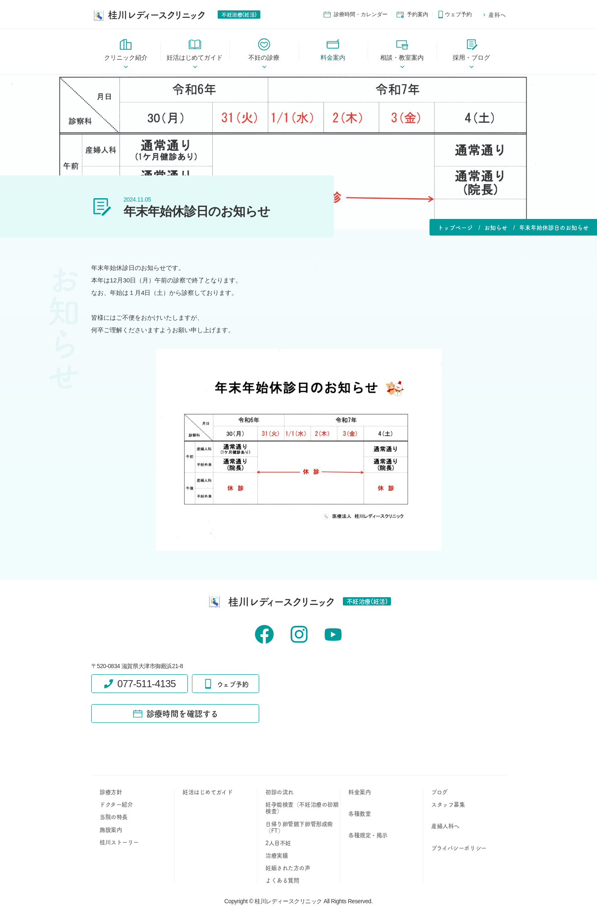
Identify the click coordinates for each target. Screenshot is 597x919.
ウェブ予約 (454, 14)
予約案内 (412, 14)
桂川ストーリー (119, 842)
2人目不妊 (278, 843)
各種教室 (359, 813)
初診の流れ (279, 792)
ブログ (439, 792)
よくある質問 (282, 880)
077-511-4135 (139, 683)
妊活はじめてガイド (207, 792)
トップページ (455, 227)
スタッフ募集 (448, 804)
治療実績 (276, 855)
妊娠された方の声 (288, 867)
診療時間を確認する (175, 713)
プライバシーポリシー (459, 848)
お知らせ (495, 227)
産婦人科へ (445, 826)
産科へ (494, 14)
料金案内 (359, 792)
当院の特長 (114, 816)
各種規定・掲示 (368, 835)
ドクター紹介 (116, 804)
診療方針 (111, 792)
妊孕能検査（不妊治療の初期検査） (302, 807)
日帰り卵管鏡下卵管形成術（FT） (299, 826)
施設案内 (111, 829)
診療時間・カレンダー (355, 14)
